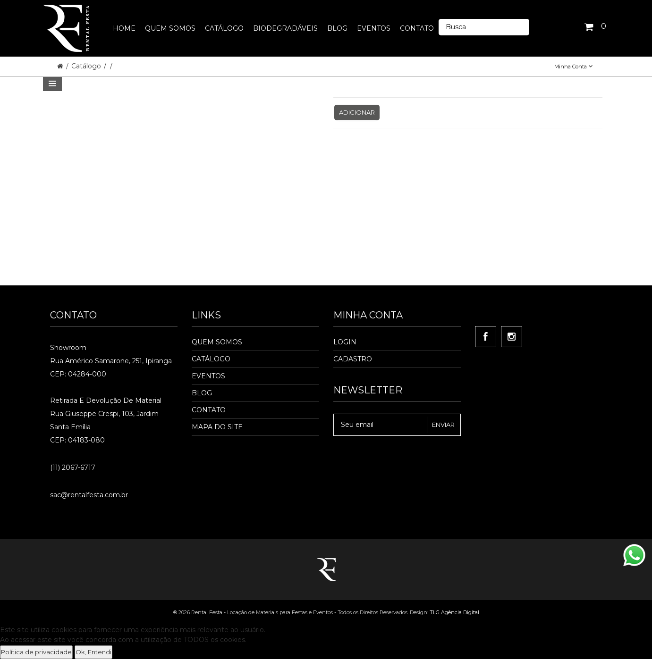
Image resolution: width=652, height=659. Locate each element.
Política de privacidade (36, 652)
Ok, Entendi (93, 652)
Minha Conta (573, 66)
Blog (202, 393)
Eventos (208, 376)
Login (344, 342)
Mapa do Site (217, 427)
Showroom (68, 347)
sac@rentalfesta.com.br (89, 495)
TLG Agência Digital (454, 612)
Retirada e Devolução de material (105, 400)
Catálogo (87, 66)
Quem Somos (217, 342)
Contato (209, 410)
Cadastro (352, 359)
